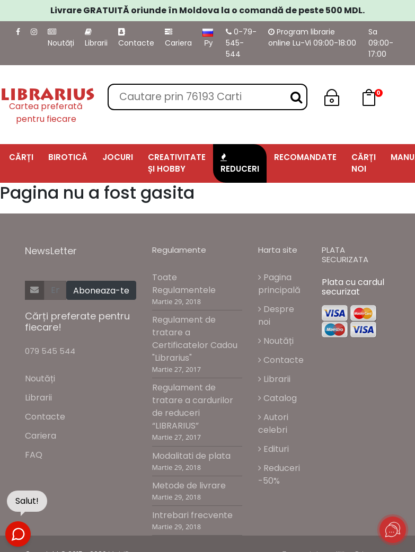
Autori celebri (273, 423)
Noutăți (61, 38)
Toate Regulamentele (184, 283)
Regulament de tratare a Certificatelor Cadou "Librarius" (194, 339)
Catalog (277, 398)
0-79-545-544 (241, 42)
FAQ (33, 455)
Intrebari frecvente (192, 515)
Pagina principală (279, 283)
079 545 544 (50, 351)
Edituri (273, 449)
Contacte (136, 38)
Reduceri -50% (279, 474)
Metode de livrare (189, 485)
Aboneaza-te (101, 290)
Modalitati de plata (191, 456)
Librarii (96, 38)
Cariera (178, 38)
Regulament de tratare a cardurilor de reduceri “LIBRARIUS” (192, 406)
